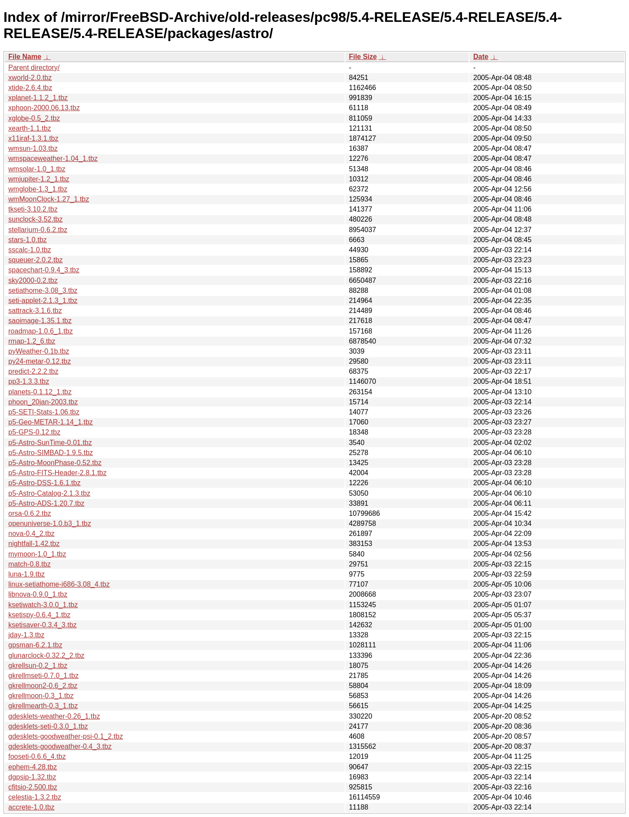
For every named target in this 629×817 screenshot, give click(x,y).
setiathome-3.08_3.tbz (42, 290)
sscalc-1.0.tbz (29, 250)
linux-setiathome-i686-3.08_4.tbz (59, 584)
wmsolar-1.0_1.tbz (37, 169)
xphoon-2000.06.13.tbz (44, 107)
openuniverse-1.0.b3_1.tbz (49, 523)
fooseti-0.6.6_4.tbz (37, 756)
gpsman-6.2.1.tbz (35, 645)
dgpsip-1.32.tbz (32, 777)
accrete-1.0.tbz (31, 807)
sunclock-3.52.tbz (35, 219)
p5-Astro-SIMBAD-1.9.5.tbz (50, 452)
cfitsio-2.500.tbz (32, 787)
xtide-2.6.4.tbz (30, 87)
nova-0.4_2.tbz (31, 533)
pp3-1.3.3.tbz (28, 381)
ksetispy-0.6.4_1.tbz (39, 615)
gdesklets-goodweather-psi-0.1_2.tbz (65, 736)
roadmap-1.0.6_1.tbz (40, 331)
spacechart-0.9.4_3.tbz (43, 270)
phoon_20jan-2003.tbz (43, 402)
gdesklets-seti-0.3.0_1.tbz (48, 726)
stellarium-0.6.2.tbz (37, 229)
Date (480, 56)
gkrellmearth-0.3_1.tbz (43, 705)
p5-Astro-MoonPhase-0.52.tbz (54, 462)
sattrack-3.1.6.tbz (35, 310)
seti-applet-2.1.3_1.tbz (42, 300)
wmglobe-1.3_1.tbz (37, 189)
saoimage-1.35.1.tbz (40, 320)
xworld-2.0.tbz (30, 77)
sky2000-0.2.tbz (33, 280)
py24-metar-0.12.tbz (39, 361)
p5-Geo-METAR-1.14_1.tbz (50, 422)
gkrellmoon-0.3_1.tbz (40, 695)
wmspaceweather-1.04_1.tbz (53, 158)
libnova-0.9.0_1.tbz (37, 594)
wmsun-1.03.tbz (33, 148)
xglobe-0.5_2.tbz (34, 118)
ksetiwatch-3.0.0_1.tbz (43, 604)
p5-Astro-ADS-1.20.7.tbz (46, 503)
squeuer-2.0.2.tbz (35, 260)
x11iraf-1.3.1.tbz (33, 138)
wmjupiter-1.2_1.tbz (38, 179)
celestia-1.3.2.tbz (34, 797)
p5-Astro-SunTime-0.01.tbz (50, 442)
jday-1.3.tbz (26, 635)
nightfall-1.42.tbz (33, 543)
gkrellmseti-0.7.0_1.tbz (43, 675)
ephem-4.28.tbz (32, 767)
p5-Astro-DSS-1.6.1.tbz (44, 483)
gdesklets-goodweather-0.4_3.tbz (60, 746)
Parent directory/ (33, 67)
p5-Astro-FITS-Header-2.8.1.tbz (57, 472)
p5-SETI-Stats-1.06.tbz (43, 412)
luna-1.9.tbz (26, 574)
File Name (24, 56)
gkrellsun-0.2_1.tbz (37, 665)
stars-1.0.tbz (27, 239)
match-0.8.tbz (29, 564)
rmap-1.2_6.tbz (31, 341)
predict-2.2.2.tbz (33, 371)
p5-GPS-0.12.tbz (34, 432)
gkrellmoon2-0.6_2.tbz (42, 685)
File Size (363, 56)
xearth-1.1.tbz (29, 128)
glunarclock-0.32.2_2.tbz (46, 655)
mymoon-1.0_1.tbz (37, 554)
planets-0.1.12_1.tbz (40, 392)
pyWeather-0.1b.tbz (38, 351)
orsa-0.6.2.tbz (29, 513)
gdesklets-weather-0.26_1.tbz (54, 716)
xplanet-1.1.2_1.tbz (38, 97)
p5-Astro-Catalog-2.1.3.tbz (49, 493)
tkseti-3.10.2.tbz (33, 209)
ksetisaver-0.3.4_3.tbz (42, 625)
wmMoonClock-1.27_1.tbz (48, 199)
